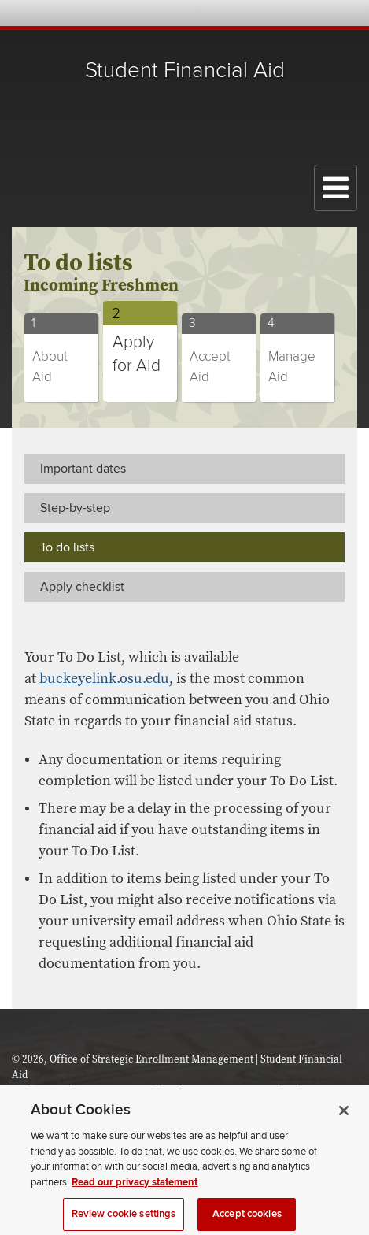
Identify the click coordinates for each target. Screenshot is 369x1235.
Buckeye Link (260, 13)
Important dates (83, 469)
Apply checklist (82, 587)
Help (239, 13)
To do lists (67, 547)
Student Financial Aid (185, 70)
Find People (302, 13)
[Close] (344, 1120)
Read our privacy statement (134, 1191)
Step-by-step (75, 508)
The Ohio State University (43, 14)
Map (281, 13)
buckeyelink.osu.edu (104, 678)
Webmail (324, 13)
